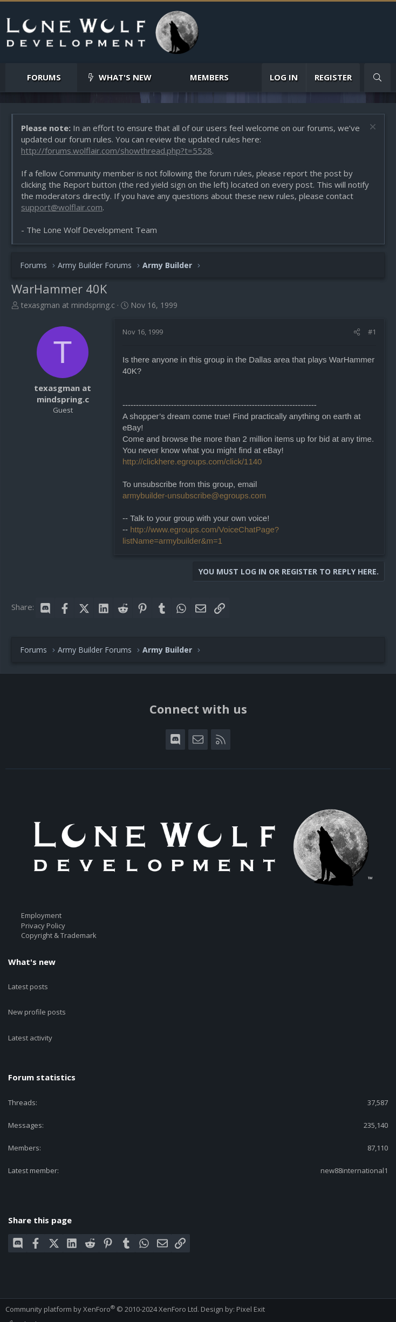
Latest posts (28, 980)
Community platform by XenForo (102, 1285)
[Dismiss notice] (371, 128)
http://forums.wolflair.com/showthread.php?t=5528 (116, 150)
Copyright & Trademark (59, 935)
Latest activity (30, 1019)
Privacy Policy (43, 925)
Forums (44, 77)
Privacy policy (127, 1310)
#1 (372, 332)
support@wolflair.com (62, 207)
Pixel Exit (250, 1285)
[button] (70, 77)
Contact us (22, 1310)
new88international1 (354, 1147)
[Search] (377, 77)
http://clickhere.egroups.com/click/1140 (192, 461)
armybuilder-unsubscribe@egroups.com (194, 495)
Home (185, 1310)
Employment (41, 915)
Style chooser (32, 1300)
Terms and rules (72, 1310)
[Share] (357, 331)
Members (209, 77)
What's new (125, 77)
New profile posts (37, 1000)
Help (162, 1310)
